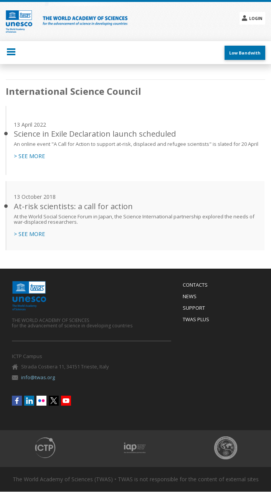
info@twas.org (38, 377)
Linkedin (29, 401)
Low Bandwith (245, 53)
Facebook (17, 401)
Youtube (66, 401)
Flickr (41, 401)
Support (194, 308)
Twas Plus (196, 320)
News (190, 297)
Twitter (54, 401)
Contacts (195, 285)
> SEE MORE (29, 156)
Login (255, 18)
